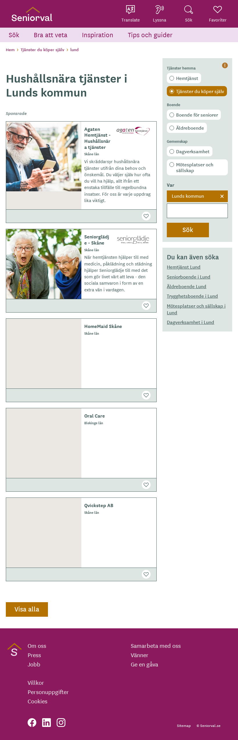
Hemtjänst (187, 77)
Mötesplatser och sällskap (194, 167)
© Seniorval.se (208, 725)
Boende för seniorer (197, 114)
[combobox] (197, 204)
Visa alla (27, 609)
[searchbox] (197, 211)
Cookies (37, 701)
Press (34, 655)
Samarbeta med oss (156, 645)
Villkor (36, 682)
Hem (10, 49)
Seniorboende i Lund (188, 276)
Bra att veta (50, 34)
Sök (14, 34)
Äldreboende (190, 127)
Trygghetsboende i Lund (192, 295)
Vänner (139, 655)
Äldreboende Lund (186, 286)
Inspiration (97, 34)
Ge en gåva (144, 664)
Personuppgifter (48, 692)
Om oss (37, 645)
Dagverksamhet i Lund (190, 321)
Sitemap (184, 725)
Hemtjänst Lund (184, 266)
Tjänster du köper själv (42, 49)
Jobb (34, 664)
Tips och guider (150, 34)
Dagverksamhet (193, 151)
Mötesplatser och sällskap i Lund (196, 309)
